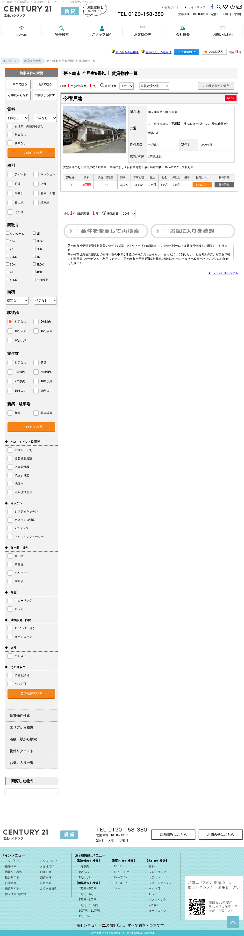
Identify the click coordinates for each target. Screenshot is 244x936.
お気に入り (202, 184)
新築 (152, 866)
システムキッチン (160, 883)
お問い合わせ (223, 34)
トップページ (13, 861)
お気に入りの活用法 (158, 52)
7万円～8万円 (87, 899)
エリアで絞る (18, 84)
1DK (10, 241)
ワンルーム (15, 233)
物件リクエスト (21, 751)
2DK (37, 249)
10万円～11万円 (89, 910)
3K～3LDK (121, 883)
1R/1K (118, 866)
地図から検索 (13, 872)
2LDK (11, 257)
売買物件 (45, 877)
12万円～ (85, 916)
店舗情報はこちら (173, 834)
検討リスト (12, 877)
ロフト (153, 894)
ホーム (21, 34)
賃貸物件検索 (20, 715)
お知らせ (45, 872)
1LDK (38, 241)
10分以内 (85, 872)
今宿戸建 (72, 98)
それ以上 (40, 280)
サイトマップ (196, 7)
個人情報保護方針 (16, 894)
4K (10, 272)
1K (36, 233)
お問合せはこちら (220, 834)
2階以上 (154, 905)
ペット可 (154, 888)
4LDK (11, 280)
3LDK (38, 264)
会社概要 (183, 34)
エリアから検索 (21, 727)
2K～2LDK (121, 877)
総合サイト (172, 7)
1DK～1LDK (121, 872)
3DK (10, 264)
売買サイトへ (13, 888)
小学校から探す (18, 95)
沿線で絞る (44, 84)
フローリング (157, 872)
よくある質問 (48, 888)
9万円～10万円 (88, 905)
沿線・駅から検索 (23, 739)
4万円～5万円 (87, 888)
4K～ (117, 888)
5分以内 (84, 866)
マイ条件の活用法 (127, 52)
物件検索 (62, 34)
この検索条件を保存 (216, 85)
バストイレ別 (157, 899)
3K (36, 257)
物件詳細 (224, 184)
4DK (37, 272)
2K (10, 249)
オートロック (157, 910)
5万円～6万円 (87, 894)
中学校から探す (45, 95)
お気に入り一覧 (21, 763)
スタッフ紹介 (102, 34)
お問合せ (10, 883)
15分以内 (85, 877)
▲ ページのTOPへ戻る (223, 273)
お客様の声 (142, 34)
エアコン (154, 877)
